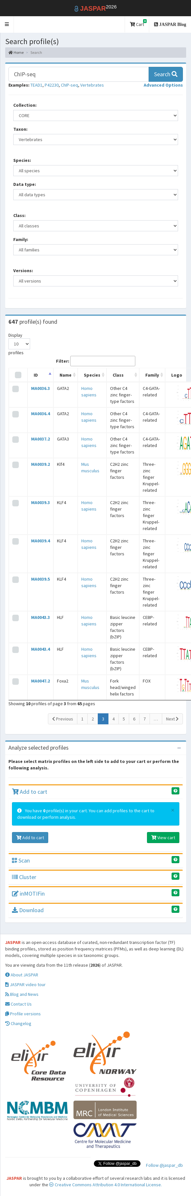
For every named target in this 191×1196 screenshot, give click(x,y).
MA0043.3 (40, 617)
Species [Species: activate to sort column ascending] (92, 375)
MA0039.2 (40, 464)
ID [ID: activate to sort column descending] (36, 375)
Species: (22, 160)
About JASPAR (21, 975)
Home (16, 52)
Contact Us (18, 1004)
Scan (21, 860)
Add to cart (29, 791)
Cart (138, 23)
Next (172, 719)
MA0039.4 (40, 541)
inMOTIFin (28, 893)
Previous (62, 719)
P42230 (52, 85)
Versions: (23, 270)
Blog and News (22, 994)
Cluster (24, 877)
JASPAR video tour (25, 984)
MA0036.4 (40, 414)
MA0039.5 (40, 579)
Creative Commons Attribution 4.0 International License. (105, 1185)
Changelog (18, 1023)
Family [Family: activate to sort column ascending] (152, 375)
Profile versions (23, 1014)
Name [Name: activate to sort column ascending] (66, 375)
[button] (7, 24)
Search (165, 74)
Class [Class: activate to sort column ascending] (118, 375)
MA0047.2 (40, 681)
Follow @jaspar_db (164, 1165)
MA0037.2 (40, 439)
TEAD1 (36, 85)
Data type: (24, 184)
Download (28, 910)
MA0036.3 (40, 388)
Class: (19, 215)
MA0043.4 (40, 649)
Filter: (95, 361)
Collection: (25, 105)
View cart (163, 837)
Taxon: (20, 129)
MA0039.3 (40, 502)
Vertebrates (92, 85)
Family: (20, 239)
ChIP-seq (69, 85)
